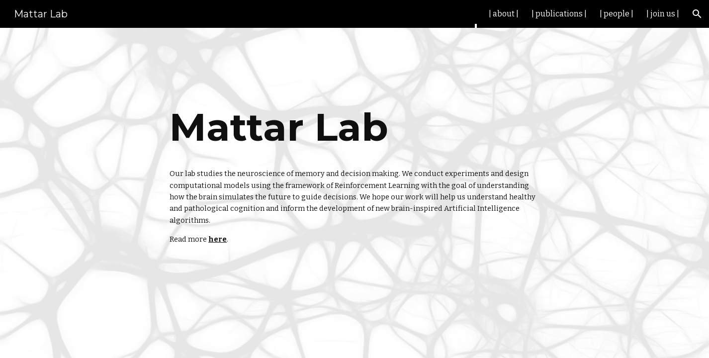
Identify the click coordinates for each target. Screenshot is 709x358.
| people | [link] (616, 13)
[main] (354, 127)
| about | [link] (504, 13)
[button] (697, 14)
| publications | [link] (559, 13)
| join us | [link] (662, 13)
